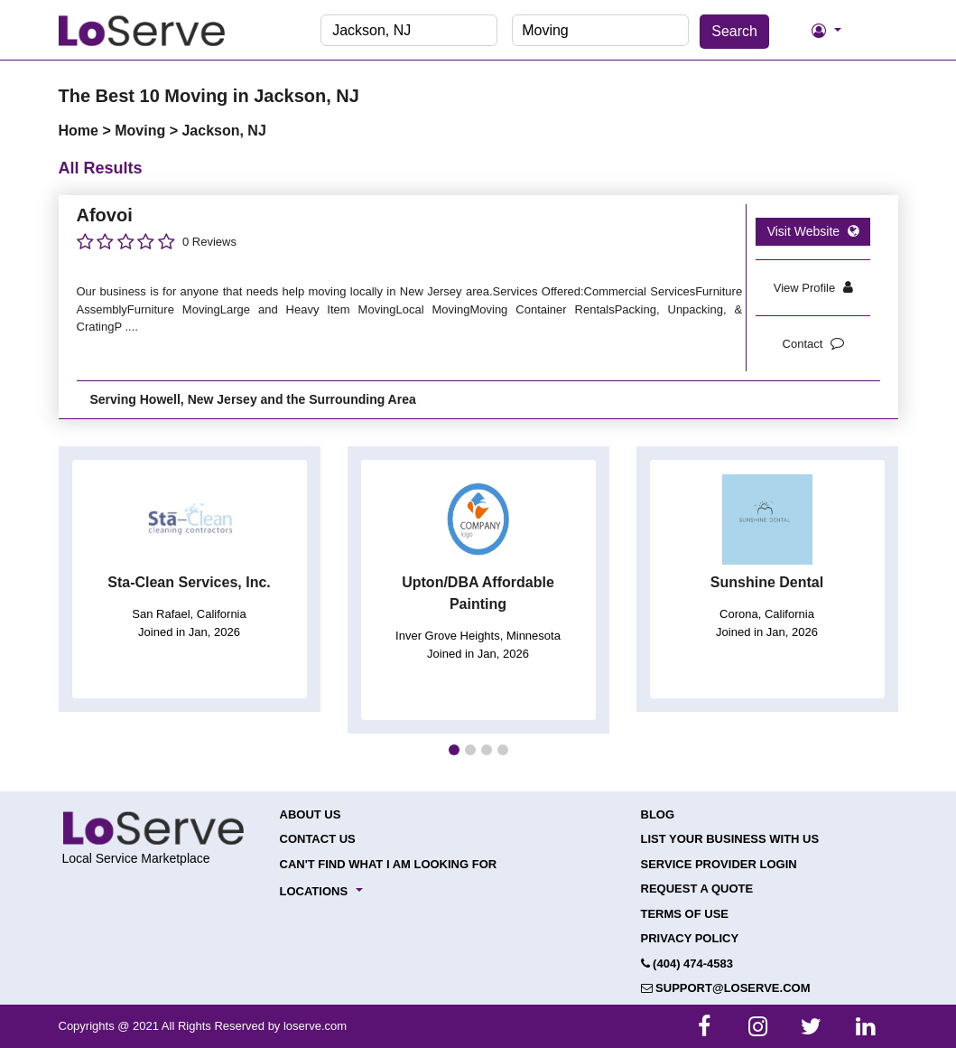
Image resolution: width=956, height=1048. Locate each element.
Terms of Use (685, 914)
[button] (454, 749)
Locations (314, 891)
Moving (142, 130)
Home (81, 130)
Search (734, 31)
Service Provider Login (719, 864)
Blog (658, 814)
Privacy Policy (690, 938)
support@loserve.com (726, 988)
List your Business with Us (730, 839)
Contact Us (318, 839)
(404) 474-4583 (687, 963)
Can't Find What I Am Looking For (388, 864)
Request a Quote (697, 888)
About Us (310, 814)
